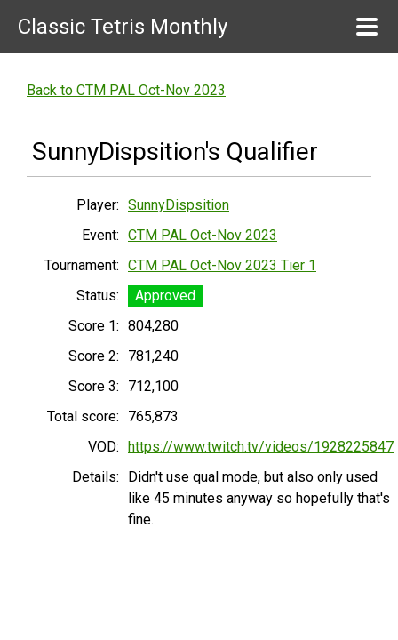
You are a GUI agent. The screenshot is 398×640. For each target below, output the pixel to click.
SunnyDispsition (178, 204)
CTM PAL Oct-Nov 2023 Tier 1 (222, 265)
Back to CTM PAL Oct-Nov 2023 (126, 90)
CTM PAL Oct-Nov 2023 (202, 235)
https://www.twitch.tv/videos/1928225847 (261, 446)
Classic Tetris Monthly (122, 26)
